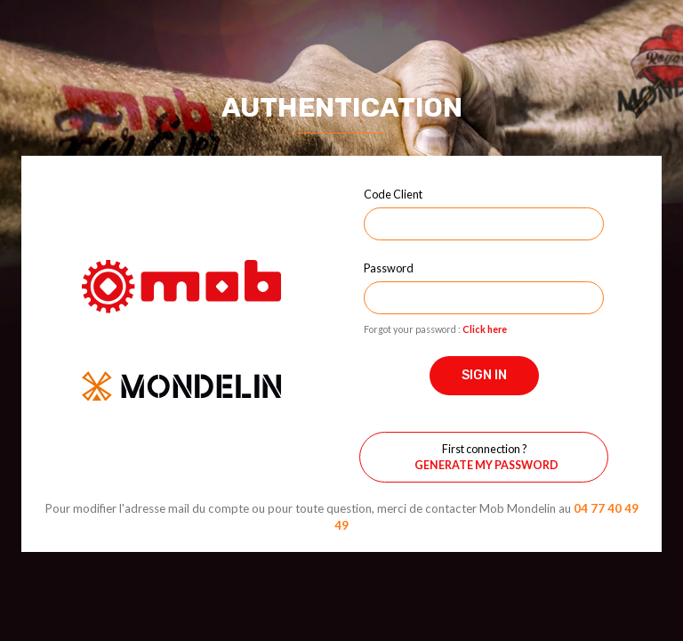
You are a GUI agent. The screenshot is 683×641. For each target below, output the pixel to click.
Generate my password (486, 465)
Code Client (393, 194)
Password (389, 268)
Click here (484, 329)
